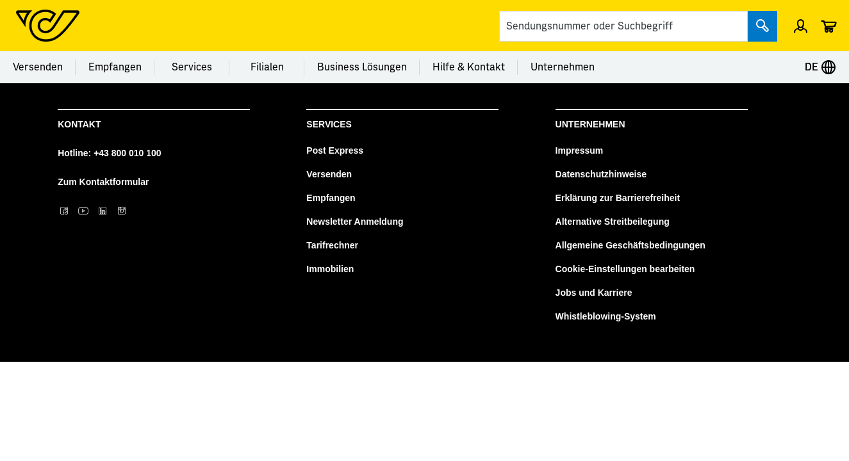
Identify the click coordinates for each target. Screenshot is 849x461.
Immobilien (330, 269)
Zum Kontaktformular (103, 182)
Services (192, 67)
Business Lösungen (362, 67)
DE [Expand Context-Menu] (820, 67)
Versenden (38, 67)
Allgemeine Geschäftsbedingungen (630, 245)
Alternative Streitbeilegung (613, 221)
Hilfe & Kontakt (469, 67)
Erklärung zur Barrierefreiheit (618, 198)
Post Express (334, 150)
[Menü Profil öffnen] (801, 25)
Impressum (580, 150)
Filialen (267, 67)
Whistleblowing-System (606, 316)
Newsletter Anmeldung (354, 221)
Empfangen (115, 67)
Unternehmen (563, 67)
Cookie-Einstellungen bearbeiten (625, 269)
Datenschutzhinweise (601, 174)
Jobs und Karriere (594, 292)
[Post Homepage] (47, 25)
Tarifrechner (332, 245)
